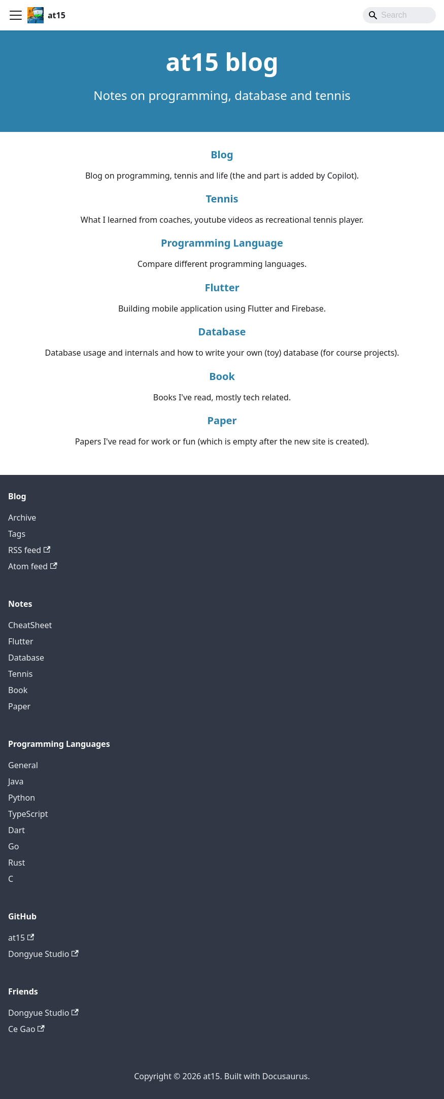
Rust (16, 862)
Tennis (222, 198)
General (23, 765)
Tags (16, 533)
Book (222, 376)
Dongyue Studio (43, 953)
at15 (21, 937)
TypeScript (28, 813)
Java (15, 781)
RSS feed (29, 550)
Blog (222, 154)
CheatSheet (30, 625)
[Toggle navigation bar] (15, 15)
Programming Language (222, 243)
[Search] (399, 15)
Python (21, 797)
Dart (16, 830)
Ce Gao (26, 1029)
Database (222, 331)
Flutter (221, 287)
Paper (222, 420)
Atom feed (32, 566)
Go (13, 846)
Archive (22, 517)
